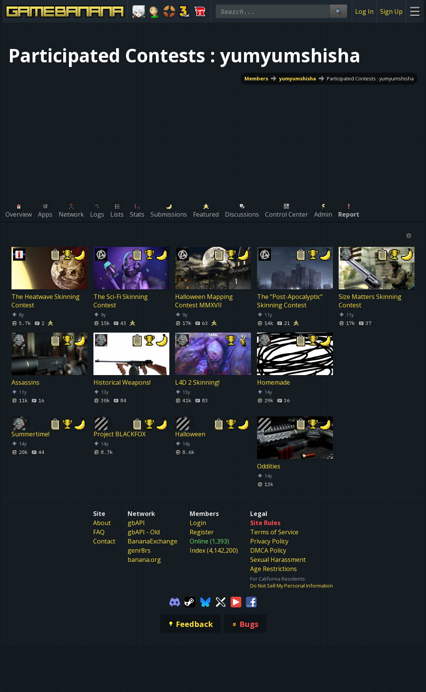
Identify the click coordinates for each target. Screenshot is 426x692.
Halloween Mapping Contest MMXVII (204, 300)
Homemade (273, 382)
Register (202, 532)
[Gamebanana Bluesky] (205, 601)
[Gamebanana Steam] (190, 601)
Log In (364, 11)
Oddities (268, 466)
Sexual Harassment (278, 559)
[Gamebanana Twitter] (221, 601)
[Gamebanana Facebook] (251, 601)
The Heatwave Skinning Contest (45, 300)
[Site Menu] (415, 11)
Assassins (25, 382)
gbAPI (136, 523)
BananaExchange (152, 541)
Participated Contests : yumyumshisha (370, 78)
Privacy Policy (269, 541)
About (102, 523)
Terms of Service (274, 532)
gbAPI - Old (144, 532)
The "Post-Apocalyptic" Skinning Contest (290, 300)
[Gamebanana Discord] (175, 601)
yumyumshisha (297, 78)
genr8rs (139, 550)
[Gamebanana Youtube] (236, 601)
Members (256, 78)
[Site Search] (338, 11)
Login (198, 523)
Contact (104, 541)
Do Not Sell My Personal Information (291, 585)
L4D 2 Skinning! (197, 382)
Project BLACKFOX (119, 434)
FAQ (99, 532)
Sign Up (391, 11)
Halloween (190, 434)
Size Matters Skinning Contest (370, 300)
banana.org (144, 559)
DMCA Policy (268, 550)
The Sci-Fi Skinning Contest (120, 300)
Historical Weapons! (122, 382)
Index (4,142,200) (214, 550)
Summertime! (30, 434)
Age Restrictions (273, 569)
